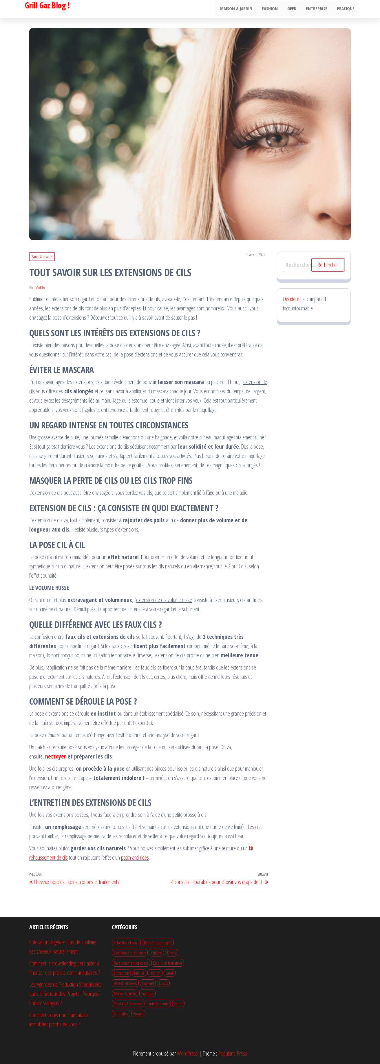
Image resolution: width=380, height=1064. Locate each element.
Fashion (273, 9)
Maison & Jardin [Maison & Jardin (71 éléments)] (125, 993)
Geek (294, 9)
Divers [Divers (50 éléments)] (171, 953)
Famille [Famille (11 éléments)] (139, 973)
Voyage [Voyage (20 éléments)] (138, 1013)
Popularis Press (232, 1053)
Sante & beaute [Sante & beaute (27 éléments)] (158, 1003)
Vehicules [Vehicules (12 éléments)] (121, 1013)
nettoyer (55, 756)
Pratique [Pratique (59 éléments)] (147, 993)
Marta (40, 287)
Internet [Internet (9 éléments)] (148, 983)
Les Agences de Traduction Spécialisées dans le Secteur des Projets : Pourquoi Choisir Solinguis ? (65, 994)
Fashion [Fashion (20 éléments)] (154, 973)
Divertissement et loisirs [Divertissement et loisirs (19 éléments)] (131, 963)
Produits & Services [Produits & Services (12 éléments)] (127, 1003)
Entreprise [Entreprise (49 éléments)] (121, 973)
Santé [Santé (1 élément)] (178, 1003)
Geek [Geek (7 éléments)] (169, 973)
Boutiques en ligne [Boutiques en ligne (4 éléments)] (158, 942)
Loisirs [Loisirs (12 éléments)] (163, 983)
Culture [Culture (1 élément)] (156, 953)
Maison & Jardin (240, 9)
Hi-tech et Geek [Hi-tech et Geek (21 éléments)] (125, 983)
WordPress (187, 1053)
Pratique (346, 9)
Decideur (291, 299)
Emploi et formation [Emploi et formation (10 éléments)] (167, 963)
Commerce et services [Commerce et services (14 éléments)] (130, 953)
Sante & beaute (42, 256)
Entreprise (318, 9)
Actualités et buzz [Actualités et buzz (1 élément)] (126, 942)
